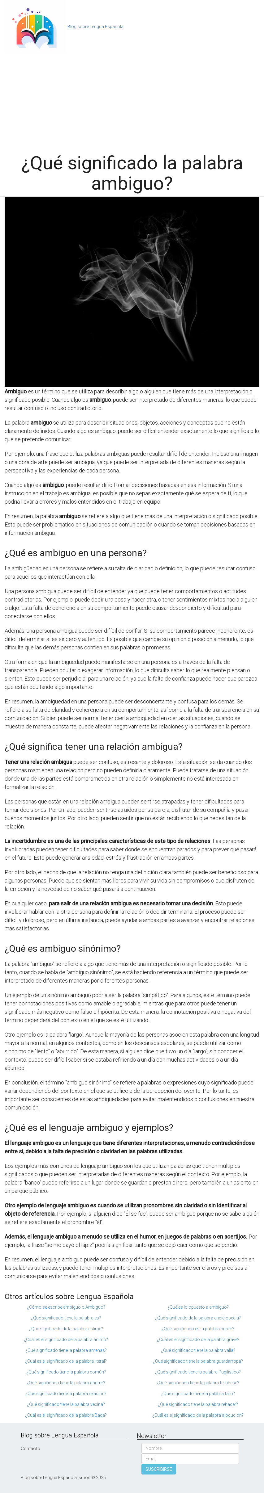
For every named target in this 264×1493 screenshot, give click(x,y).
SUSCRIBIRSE (158, 1469)
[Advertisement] (132, 100)
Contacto (30, 1448)
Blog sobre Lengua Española (95, 26)
